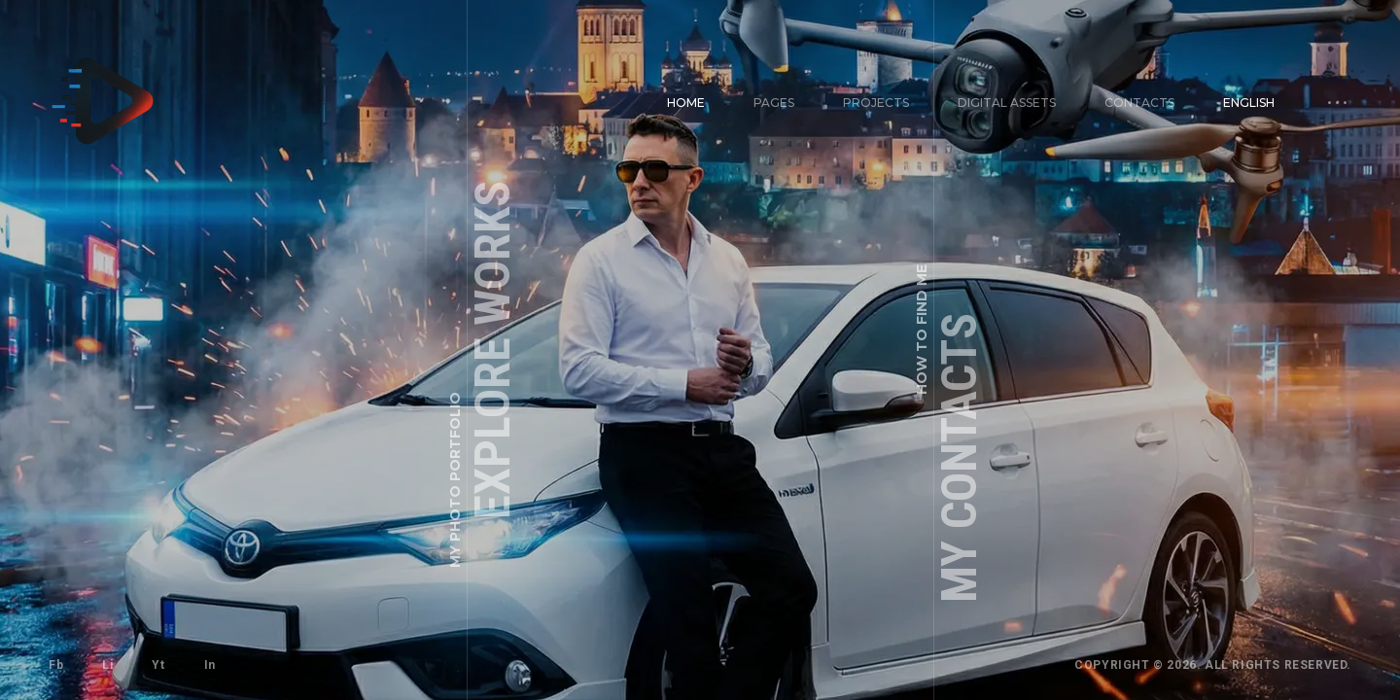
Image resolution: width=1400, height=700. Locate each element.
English (1249, 102)
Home (686, 102)
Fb (56, 665)
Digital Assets (1007, 102)
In (210, 665)
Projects (876, 102)
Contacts (1139, 102)
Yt (158, 665)
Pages (773, 102)
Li (107, 665)
